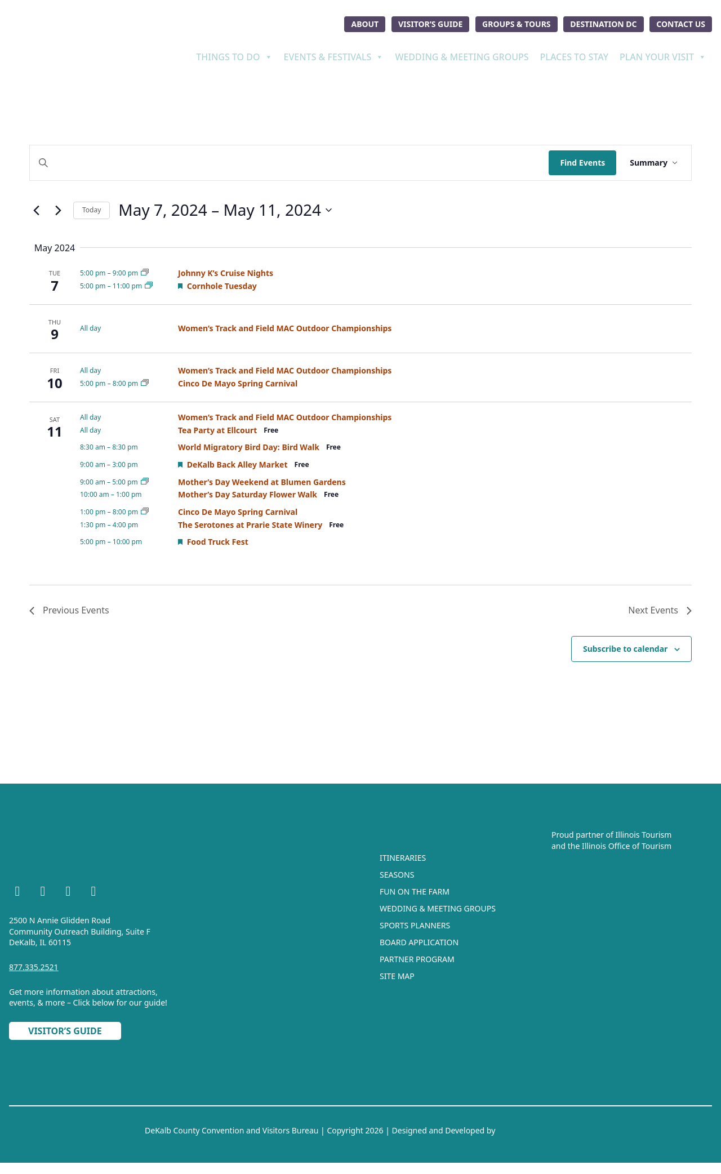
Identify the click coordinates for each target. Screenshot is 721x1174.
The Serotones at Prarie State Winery (250, 524)
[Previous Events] (36, 210)
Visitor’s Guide (430, 24)
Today (91, 210)
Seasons (397, 874)
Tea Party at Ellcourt (217, 430)
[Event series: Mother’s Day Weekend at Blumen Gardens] (145, 482)
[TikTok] (93, 892)
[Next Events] (58, 210)
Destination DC (603, 24)
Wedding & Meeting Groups (461, 57)
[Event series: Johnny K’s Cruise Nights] (145, 273)
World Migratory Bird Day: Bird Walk (248, 447)
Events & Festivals (334, 57)
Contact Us (680, 24)
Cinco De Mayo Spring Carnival (237, 383)
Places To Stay (574, 57)
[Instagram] (42, 892)
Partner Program (417, 959)
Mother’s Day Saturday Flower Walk (247, 494)
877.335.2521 (34, 967)
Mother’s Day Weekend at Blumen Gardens (262, 482)
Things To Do (234, 57)
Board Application (419, 942)
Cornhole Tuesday (222, 286)
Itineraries (403, 857)
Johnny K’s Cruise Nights (225, 273)
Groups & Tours (516, 24)
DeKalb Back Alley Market (237, 464)
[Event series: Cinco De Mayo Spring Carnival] (145, 383)
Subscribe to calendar (625, 648)
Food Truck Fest (217, 541)
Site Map (397, 976)
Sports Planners (415, 925)
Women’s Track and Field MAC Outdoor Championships (284, 328)
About (365, 24)
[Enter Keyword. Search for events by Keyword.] (289, 163)
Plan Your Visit (663, 57)
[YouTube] (68, 892)
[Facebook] (17, 892)
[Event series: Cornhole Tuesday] (149, 286)
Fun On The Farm (414, 891)
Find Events (582, 162)
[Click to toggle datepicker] (225, 210)
